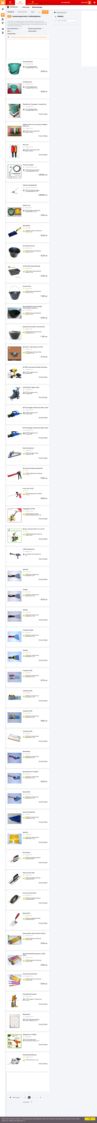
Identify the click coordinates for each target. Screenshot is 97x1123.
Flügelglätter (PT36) (29, 509)
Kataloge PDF (22, 12)
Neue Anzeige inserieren (2, 15)
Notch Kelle (26, 852)
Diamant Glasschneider (30, 974)
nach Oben (26, 1102)
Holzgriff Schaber (28, 630)
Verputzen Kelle (27, 670)
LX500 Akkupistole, (29, 549)
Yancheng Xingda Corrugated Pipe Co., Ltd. (31, 67)
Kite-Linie (25, 145)
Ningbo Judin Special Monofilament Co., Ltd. (32, 211)
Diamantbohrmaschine (30, 994)
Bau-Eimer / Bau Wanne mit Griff (33, 347)
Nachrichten (2, 29)
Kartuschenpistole (12, 28)
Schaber (25, 589)
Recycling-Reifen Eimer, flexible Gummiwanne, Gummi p (32, 307)
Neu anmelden (65, 2)
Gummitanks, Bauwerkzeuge (31, 266)
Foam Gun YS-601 (28, 488)
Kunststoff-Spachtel (29, 812)
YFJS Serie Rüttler (28, 165)
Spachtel (25, 569)
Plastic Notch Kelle (29, 873)
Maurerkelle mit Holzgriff (30, 772)
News (33, 12)
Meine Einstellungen (2, 9)
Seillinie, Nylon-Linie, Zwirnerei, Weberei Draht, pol (35, 125)
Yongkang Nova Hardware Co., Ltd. (33, 474)
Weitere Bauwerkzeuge (34, 28)
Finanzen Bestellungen (2, 33)
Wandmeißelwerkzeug (29, 1055)
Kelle (8, 31)
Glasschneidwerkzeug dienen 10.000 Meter (34, 954)
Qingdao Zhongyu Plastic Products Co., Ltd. (33, 332)
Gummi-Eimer (27, 286)
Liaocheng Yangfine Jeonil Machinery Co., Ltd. (32, 170)
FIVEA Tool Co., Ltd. (34, 1060)
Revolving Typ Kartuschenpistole (33, 468)
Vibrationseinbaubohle (30, 185)
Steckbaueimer (27, 82)
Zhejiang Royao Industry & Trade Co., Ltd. (33, 534)
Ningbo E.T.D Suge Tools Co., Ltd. (33, 1000)
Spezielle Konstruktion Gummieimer (34, 327)
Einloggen (84, 2)
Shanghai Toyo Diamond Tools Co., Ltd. (33, 939)
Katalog (14, 7)
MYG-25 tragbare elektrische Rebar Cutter (35, 407)
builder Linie (26, 205)
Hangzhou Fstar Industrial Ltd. (31, 373)
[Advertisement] (28, 49)
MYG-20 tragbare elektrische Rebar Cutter (35, 428)
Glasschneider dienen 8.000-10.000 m (34, 933)
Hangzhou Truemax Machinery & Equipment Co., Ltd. (33, 514)
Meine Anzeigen (2, 19)
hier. (24, 1121)
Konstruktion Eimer (29, 246)
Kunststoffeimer (28, 62)
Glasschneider (32, 31)
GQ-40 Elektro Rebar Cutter (31, 387)
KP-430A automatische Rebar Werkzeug (35, 367)
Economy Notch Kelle (29, 893)
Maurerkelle (26, 225)
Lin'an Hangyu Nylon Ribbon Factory (32, 131)
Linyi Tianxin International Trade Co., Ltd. (33, 231)
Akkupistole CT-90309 (29, 1034)
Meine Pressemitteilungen (2, 23)
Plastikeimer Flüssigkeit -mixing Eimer (34, 104)
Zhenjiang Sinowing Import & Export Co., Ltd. (32, 1020)
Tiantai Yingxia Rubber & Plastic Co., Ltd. (33, 251)
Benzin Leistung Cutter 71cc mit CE (33, 529)
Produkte (10, 12)
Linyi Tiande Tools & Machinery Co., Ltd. (32, 575)
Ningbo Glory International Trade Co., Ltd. (32, 1040)
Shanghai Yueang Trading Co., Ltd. (31, 454)
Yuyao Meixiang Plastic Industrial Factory (33, 858)
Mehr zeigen (16, 1097)
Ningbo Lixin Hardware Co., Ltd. (33, 554)
